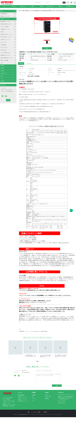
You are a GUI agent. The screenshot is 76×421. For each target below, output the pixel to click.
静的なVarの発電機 (8, 60)
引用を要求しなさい (70, 6)
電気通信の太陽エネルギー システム (8, 24)
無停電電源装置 (8, 13)
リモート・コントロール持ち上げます (32, 331)
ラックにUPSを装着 (8, 26)
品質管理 (41, 6)
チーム (33, 400)
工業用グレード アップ (8, 39)
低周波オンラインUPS (8, 19)
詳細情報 (21, 63)
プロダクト (14, 6)
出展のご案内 (8, 50)
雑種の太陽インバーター (8, 21)
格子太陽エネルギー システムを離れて (8, 34)
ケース (2, 78)
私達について (23, 6)
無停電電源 (21, 331)
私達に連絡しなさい (51, 6)
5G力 (8, 63)
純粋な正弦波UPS (44, 331)
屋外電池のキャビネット (8, 55)
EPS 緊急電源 (8, 45)
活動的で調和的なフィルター (8, 58)
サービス (34, 398)
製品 (8, 11)
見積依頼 (2, 81)
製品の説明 (29, 63)
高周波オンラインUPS (8, 16)
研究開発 (47, 398)
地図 (28, 412)
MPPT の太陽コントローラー (8, 37)
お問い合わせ (3, 73)
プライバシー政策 (36, 412)
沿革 (33, 396)
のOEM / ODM (48, 396)
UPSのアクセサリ (8, 47)
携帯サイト (46, 412)
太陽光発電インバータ (8, 29)
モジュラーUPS (8, 42)
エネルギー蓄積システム (8, 52)
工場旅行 (32, 6)
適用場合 (60, 6)
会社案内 (2, 68)
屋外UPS (8, 32)
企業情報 (2, 65)
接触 (47, 48)
